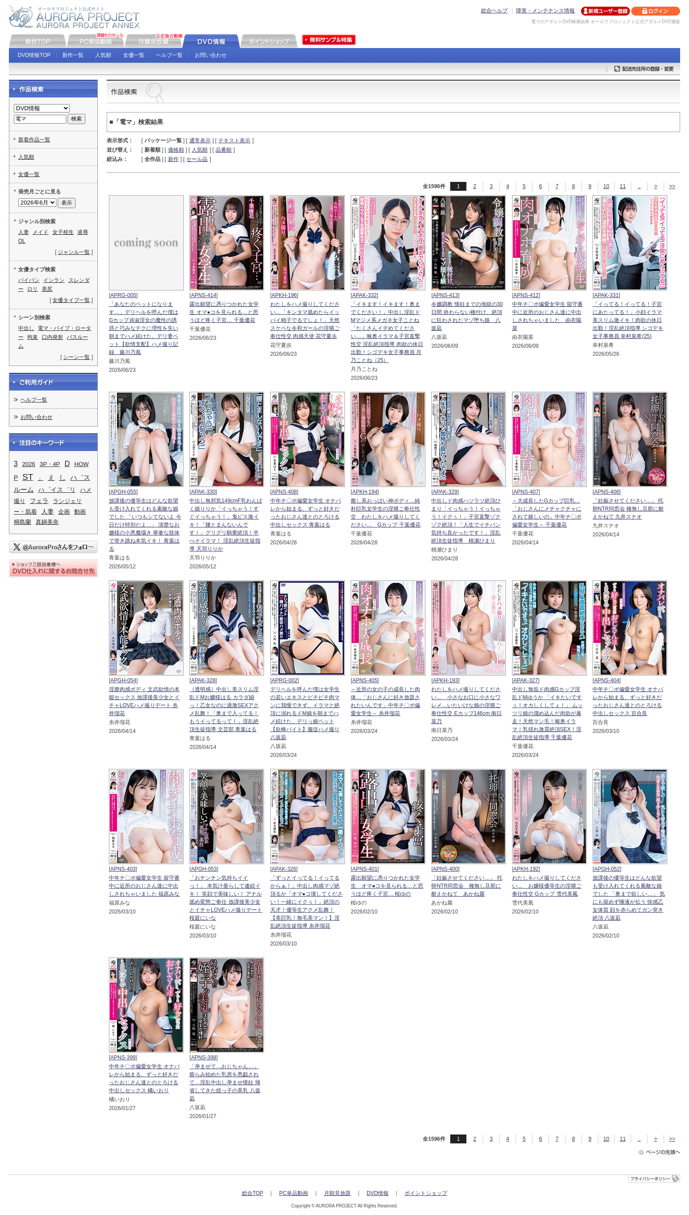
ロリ (32, 289)
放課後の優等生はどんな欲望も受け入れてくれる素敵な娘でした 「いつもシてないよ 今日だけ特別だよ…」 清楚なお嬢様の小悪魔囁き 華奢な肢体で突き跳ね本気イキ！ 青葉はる (145, 525)
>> (672, 186)
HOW (81, 464)
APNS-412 (526, 295)
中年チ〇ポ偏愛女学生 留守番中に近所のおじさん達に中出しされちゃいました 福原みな (144, 886)
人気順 (103, 55)
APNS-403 (123, 869)
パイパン (29, 280)
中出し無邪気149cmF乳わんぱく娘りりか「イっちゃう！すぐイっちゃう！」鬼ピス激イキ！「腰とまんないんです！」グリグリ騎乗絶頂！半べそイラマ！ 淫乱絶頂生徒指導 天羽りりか (225, 525)
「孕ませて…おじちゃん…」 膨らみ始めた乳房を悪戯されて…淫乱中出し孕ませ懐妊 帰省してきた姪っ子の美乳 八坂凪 (224, 1082)
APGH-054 (123, 680)
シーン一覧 (76, 357)
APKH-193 (445, 680)
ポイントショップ (426, 1193)
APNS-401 (364, 869)
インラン (53, 280)
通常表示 (200, 140)
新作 (173, 159)
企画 (64, 511)
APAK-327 (525, 680)
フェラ (39, 500)
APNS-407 (526, 492)
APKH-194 (364, 492)
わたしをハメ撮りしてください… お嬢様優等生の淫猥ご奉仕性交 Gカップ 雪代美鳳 (546, 886)
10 (606, 186)
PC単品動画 (293, 1193)
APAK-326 (284, 869)
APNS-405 (364, 680)
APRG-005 (123, 295)
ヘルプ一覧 (169, 55)
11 (622, 186)
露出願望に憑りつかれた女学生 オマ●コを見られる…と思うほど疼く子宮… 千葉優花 (224, 312)
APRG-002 (284, 680)
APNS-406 (606, 492)
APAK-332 (364, 295)
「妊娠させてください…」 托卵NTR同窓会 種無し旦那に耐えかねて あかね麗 (466, 886)
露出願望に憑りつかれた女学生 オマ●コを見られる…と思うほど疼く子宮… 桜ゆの (387, 886)
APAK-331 (606, 295)
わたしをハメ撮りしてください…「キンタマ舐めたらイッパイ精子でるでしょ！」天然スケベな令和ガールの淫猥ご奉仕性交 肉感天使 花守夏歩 (305, 320)
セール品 (197, 159)
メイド (40, 232)
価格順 (176, 150)
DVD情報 (378, 1193)
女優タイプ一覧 (71, 300)
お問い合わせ (211, 55)
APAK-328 (203, 680)
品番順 (224, 150)
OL (21, 241)
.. (639, 186)
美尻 (47, 289)
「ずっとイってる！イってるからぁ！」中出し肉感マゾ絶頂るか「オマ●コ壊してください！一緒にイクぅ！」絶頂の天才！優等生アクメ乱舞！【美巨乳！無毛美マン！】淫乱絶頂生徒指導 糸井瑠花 (306, 902)
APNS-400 (445, 869)
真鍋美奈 (47, 522)
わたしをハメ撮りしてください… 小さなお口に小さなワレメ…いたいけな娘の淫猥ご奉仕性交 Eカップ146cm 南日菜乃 (466, 705)
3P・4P (50, 464)
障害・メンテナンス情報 (545, 11)
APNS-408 (284, 492)
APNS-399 (123, 1057)
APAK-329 (445, 492)
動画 (80, 511)
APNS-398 (203, 1057)
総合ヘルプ (494, 11)
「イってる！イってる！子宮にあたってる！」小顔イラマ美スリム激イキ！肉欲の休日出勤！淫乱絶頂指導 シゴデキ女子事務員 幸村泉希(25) (628, 320)
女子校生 (63, 232)
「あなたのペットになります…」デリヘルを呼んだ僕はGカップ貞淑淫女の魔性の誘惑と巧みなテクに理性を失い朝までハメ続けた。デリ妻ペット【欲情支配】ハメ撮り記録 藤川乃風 (143, 328)
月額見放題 (337, 1193)
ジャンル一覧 (74, 252)
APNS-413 (445, 295)
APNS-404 (606, 680)
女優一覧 (133, 55)
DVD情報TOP (34, 55)
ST (27, 477)
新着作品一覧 (34, 140)
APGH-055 (123, 492)
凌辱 (82, 232)
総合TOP (252, 1193)
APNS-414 (203, 295)
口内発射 (52, 337)
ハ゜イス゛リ (57, 490)
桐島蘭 (22, 522)
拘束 (32, 337)
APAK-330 (203, 492)
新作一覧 (73, 55)
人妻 (23, 232)
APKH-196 (284, 295)
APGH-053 (204, 869)
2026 (28, 464)
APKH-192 (526, 869)
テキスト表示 (234, 140)
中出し (26, 328)
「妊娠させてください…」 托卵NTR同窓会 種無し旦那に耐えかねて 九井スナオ (628, 509)
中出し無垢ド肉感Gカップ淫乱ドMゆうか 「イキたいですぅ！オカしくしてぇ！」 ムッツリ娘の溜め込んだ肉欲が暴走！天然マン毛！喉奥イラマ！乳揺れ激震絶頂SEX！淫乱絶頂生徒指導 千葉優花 (547, 713)
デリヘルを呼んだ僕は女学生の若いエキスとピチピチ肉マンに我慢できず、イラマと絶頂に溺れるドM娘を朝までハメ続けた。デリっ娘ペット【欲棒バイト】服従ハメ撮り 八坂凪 (305, 713)
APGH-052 (607, 869)
